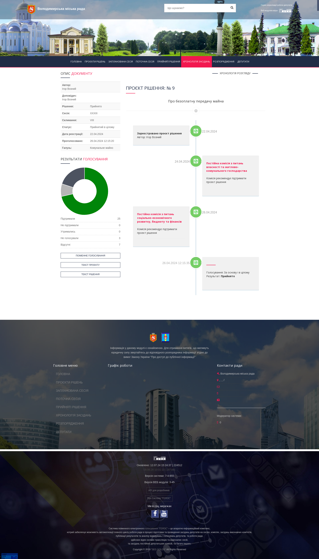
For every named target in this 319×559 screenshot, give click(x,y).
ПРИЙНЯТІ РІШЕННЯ (168, 61)
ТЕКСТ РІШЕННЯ (90, 274)
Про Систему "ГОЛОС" (159, 498)
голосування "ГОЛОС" (156, 528)
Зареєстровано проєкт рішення (159, 133)
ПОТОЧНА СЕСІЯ (145, 61)
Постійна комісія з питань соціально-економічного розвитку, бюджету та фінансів (159, 217)
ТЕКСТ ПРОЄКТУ (90, 265)
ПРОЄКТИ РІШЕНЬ (95, 61)
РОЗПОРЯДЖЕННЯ (223, 61)
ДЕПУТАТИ (243, 61)
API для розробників (158, 490)
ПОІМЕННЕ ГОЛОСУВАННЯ (90, 255)
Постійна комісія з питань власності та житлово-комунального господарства (226, 167)
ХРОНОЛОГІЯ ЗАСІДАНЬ (196, 61)
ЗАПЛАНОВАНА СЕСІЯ (120, 61)
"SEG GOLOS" (158, 549)
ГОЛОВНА (76, 61)
